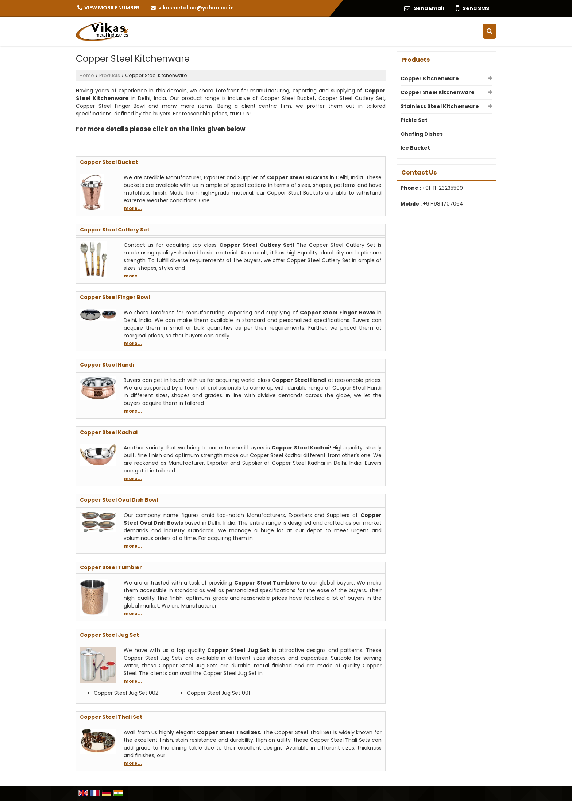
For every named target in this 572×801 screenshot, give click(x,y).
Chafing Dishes (422, 134)
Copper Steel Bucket (109, 162)
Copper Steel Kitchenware (438, 92)
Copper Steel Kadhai (109, 432)
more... (133, 208)
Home (87, 75)
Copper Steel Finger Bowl (115, 297)
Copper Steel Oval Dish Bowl (119, 499)
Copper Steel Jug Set (109, 635)
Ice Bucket (415, 148)
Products (109, 75)
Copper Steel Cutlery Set (115, 229)
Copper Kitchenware (430, 78)
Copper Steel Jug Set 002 (126, 693)
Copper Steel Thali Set (111, 717)
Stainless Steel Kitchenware (440, 106)
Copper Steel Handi (107, 364)
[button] (111, 7)
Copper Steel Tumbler (111, 567)
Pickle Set (414, 120)
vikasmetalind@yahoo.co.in (196, 7)
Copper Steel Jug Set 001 (218, 693)
